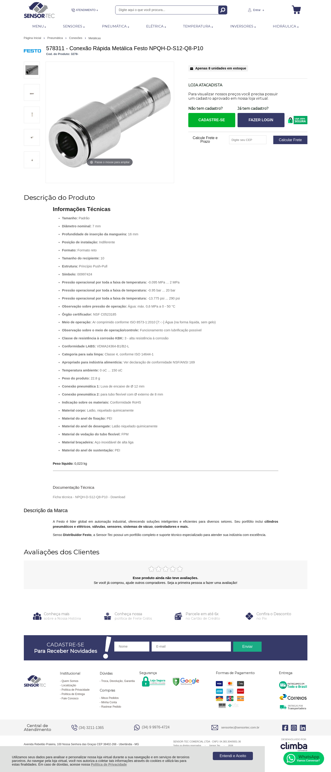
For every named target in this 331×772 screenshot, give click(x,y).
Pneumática (55, 38)
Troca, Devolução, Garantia (118, 681)
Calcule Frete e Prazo (205, 139)
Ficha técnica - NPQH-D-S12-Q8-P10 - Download (89, 497)
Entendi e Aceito (233, 756)
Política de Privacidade (109, 764)
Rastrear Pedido (111, 706)
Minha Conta (109, 702)
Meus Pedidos (110, 698)
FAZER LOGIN (261, 120)
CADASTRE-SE (211, 120)
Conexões (76, 38)
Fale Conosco (70, 698)
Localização (69, 685)
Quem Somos (70, 681)
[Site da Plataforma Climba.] (293, 744)
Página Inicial (33, 38)
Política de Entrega (73, 694)
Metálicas (94, 38)
